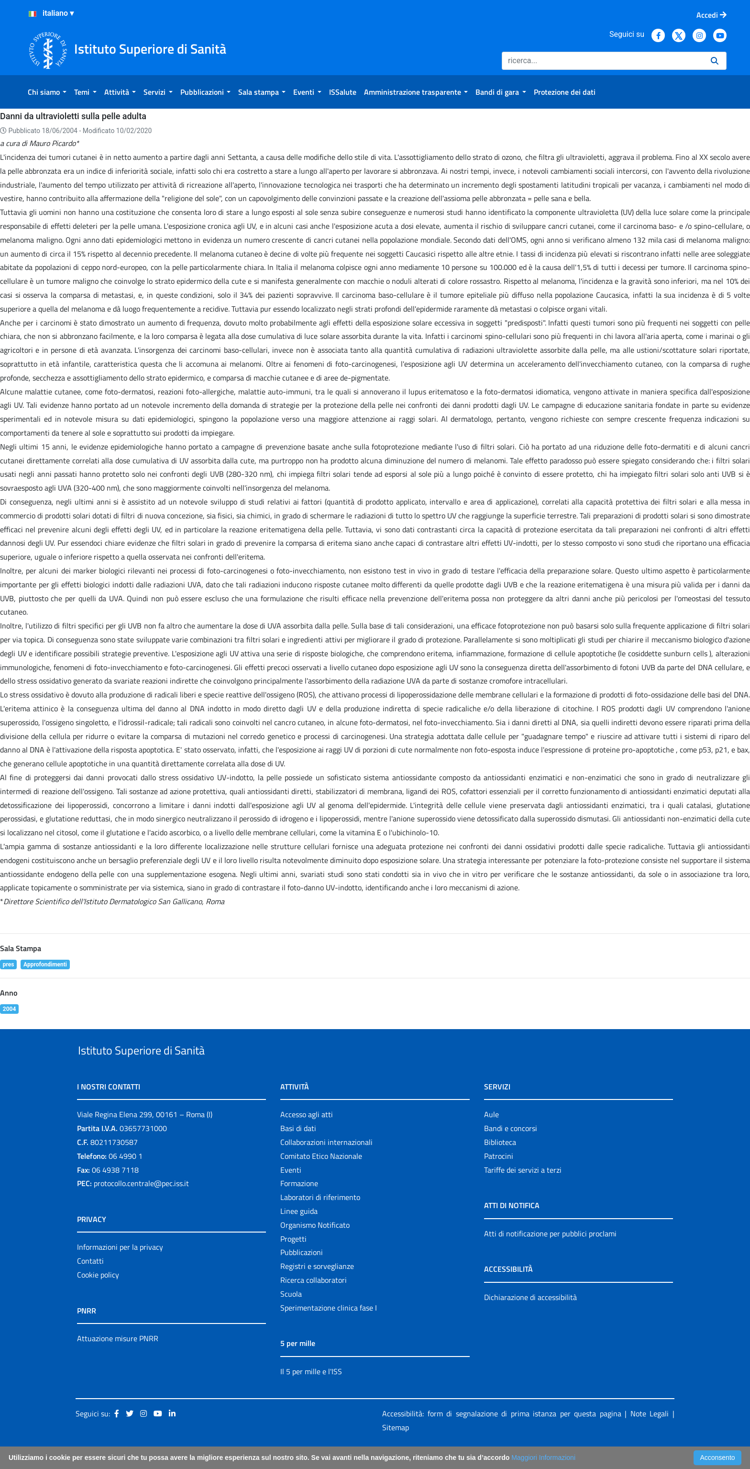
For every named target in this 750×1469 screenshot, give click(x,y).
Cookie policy (98, 1296)
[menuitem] (47, 91)
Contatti (90, 1283)
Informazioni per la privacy (120, 1269)
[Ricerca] (602, 61)
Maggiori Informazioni (543, 1457)
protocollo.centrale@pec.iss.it (141, 1205)
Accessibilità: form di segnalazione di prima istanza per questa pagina (501, 1436)
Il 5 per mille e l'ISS (311, 1393)
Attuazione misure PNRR (117, 1360)
